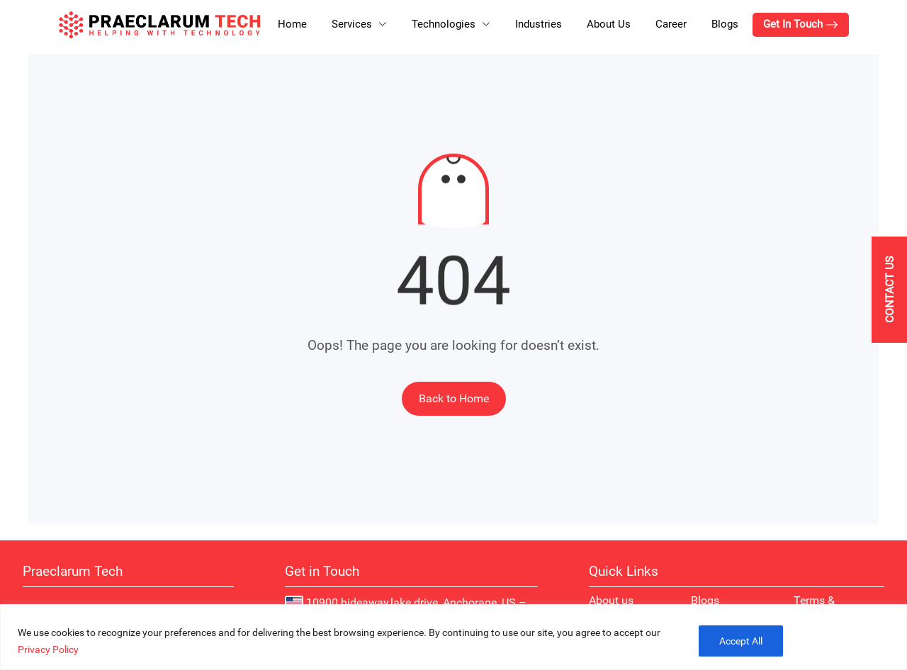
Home (292, 24)
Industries (538, 24)
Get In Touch (800, 24)
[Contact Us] (889, 290)
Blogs (724, 24)
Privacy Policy (48, 649)
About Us (609, 24)
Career (671, 24)
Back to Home (454, 398)
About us (611, 600)
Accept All (740, 641)
